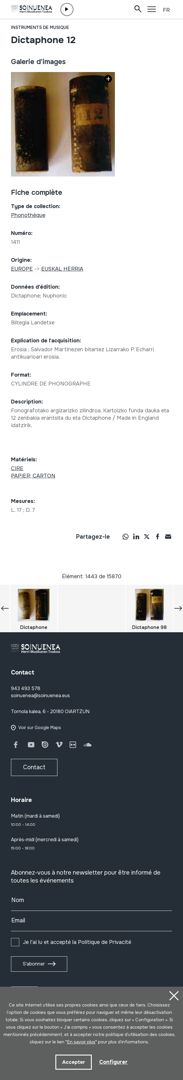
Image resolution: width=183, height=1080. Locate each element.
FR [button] (166, 10)
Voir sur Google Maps (39, 727)
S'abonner (34, 964)
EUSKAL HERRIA (62, 269)
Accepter (73, 1062)
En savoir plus (81, 1042)
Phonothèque (28, 215)
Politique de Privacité (104, 942)
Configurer (113, 1062)
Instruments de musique (40, 27)
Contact (34, 767)
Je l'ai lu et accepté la (77, 942)
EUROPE (22, 269)
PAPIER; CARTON (33, 476)
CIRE (17, 468)
